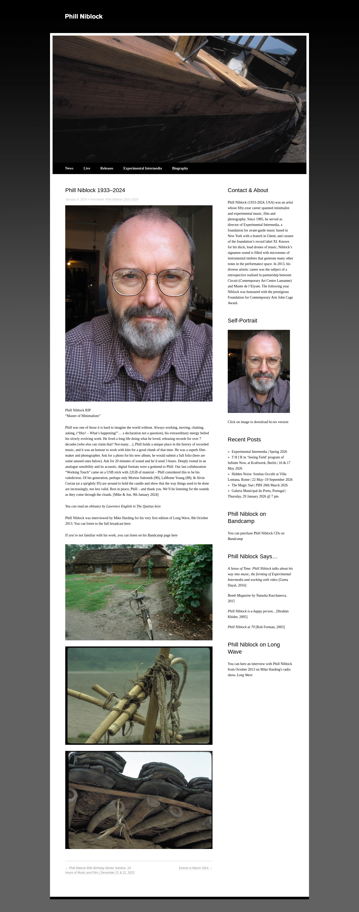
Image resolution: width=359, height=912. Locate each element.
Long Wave (245, 675)
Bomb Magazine (239, 595)
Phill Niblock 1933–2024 (122, 199)
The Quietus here (148, 506)
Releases (106, 168)
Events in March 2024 (195, 868)
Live (87, 168)
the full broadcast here (114, 523)
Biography (180, 168)
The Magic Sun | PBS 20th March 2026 (260, 485)
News (69, 168)
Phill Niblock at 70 (241, 627)
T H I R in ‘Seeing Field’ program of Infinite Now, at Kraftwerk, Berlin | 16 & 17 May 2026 (259, 462)
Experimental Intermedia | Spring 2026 (259, 452)
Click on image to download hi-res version (258, 422)
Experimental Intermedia (142, 168)
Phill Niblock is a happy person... (251, 611)
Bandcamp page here (162, 535)
